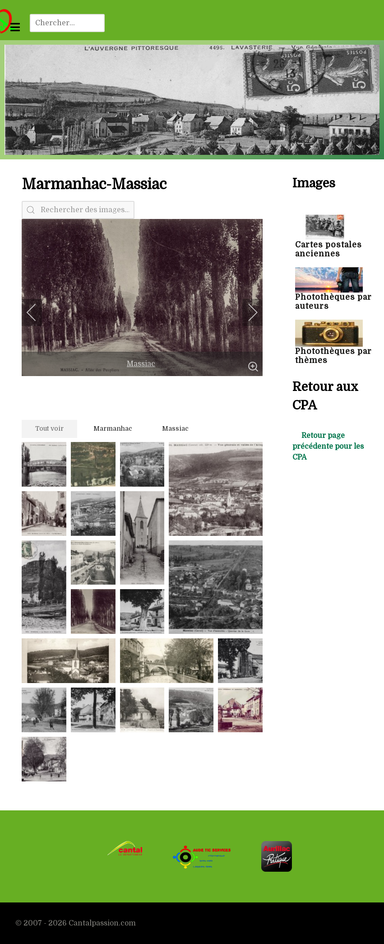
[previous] (37, 312)
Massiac (141, 364)
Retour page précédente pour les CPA (328, 446)
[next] (247, 312)
